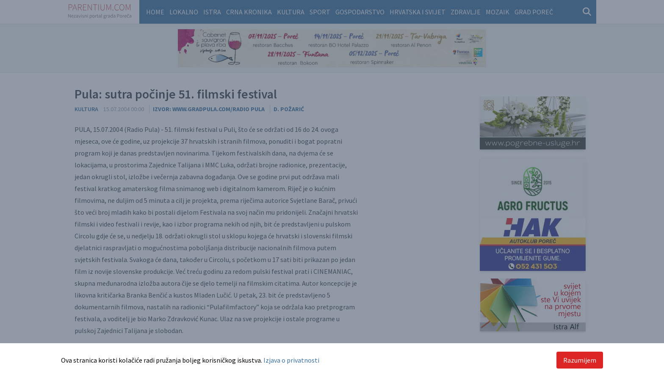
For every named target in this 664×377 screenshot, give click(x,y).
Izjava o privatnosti (291, 360)
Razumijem (579, 360)
